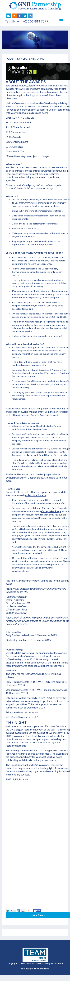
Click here (49, 477)
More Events (38, 915)
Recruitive (43, 968)
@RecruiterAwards (28, 414)
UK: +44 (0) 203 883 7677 (29, 21)
